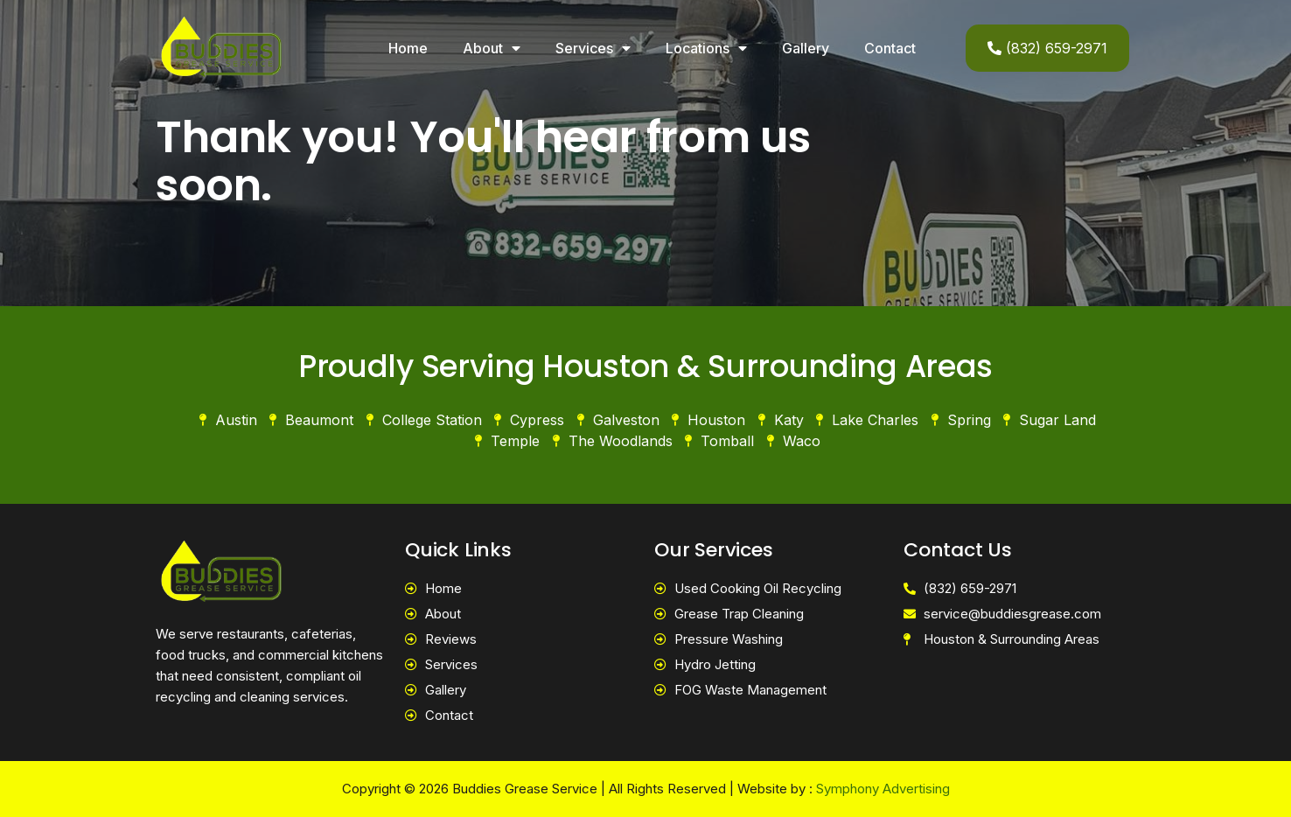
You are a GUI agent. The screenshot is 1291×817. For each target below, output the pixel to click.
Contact (890, 48)
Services (593, 48)
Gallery (805, 48)
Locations (706, 48)
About (491, 48)
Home (408, 48)
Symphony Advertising (883, 788)
